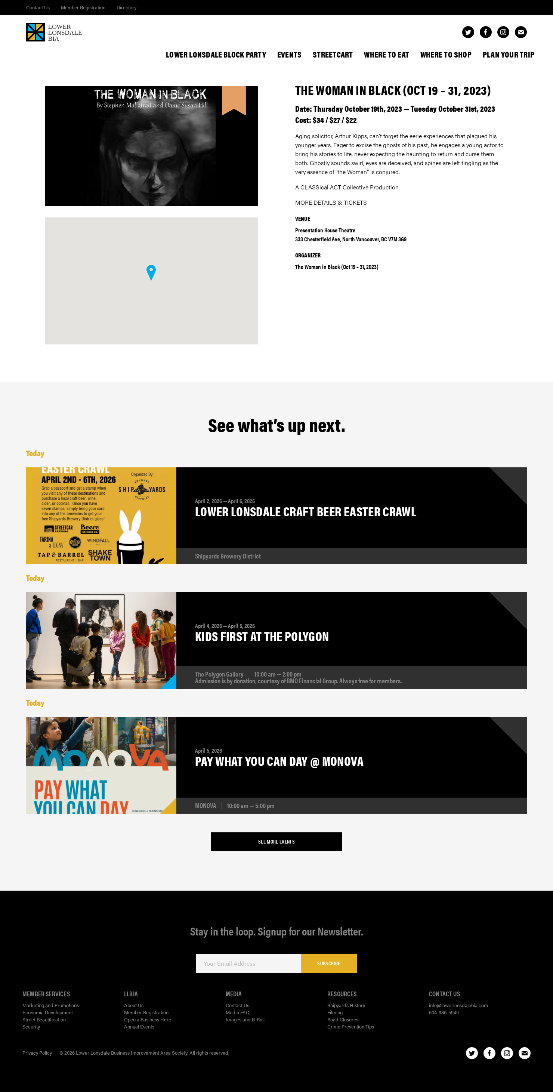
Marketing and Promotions (50, 1005)
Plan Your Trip (508, 54)
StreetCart (333, 54)
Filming (335, 1012)
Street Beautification (44, 1019)
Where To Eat (386, 54)
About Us (133, 1005)
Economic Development (47, 1012)
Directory (126, 7)
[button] (151, 273)
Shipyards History (346, 1005)
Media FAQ (238, 1012)
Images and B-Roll (245, 1019)
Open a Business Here (147, 1019)
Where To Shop (446, 54)
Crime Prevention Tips (350, 1026)
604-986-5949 (444, 1012)
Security (31, 1026)
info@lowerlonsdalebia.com (458, 1005)
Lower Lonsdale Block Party (216, 54)
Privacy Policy (37, 1052)
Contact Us (38, 7)
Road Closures (342, 1019)
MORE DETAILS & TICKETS (331, 202)
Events (289, 54)
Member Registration (83, 7)
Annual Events (139, 1026)
